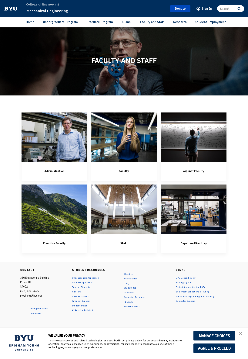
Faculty (124, 170)
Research (180, 22)
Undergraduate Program (60, 22)
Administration (54, 170)
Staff (124, 243)
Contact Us (37, 313)
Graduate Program (99, 22)
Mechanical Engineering (51, 11)
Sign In (207, 8)
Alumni (126, 22)
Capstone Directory (193, 243)
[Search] (230, 8)
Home (30, 22)
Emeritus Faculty (54, 243)
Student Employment (210, 22)
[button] (242, 334)
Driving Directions (42, 308)
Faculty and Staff (152, 22)
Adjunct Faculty (194, 170)
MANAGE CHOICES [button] (214, 335)
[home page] (11, 9)
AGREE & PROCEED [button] (214, 348)
